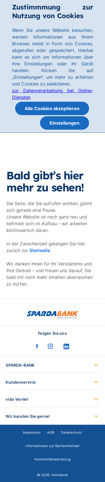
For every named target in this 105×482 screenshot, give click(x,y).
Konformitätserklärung (52, 459)
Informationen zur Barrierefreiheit (52, 446)
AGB (50, 432)
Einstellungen (65, 123)
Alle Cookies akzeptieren (52, 108)
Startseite (39, 250)
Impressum (31, 432)
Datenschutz (71, 432)
